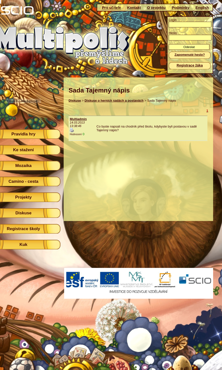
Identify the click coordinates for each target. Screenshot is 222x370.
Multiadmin (78, 119)
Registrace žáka (190, 65)
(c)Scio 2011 (109, 286)
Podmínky (180, 7)
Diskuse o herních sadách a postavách (114, 100)
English (202, 7)
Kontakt (134, 7)
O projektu (156, 7)
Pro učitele (111, 7)
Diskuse (75, 100)
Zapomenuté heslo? (190, 54)
